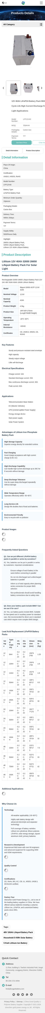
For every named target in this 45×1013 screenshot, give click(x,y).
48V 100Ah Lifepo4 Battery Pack (18, 932)
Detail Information (12, 150)
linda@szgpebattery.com (15, 989)
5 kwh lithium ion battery (15, 943)
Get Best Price (12, 142)
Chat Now (33, 143)
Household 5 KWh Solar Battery (18, 938)
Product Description (33, 150)
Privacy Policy (9, 1002)
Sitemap (19, 1002)
